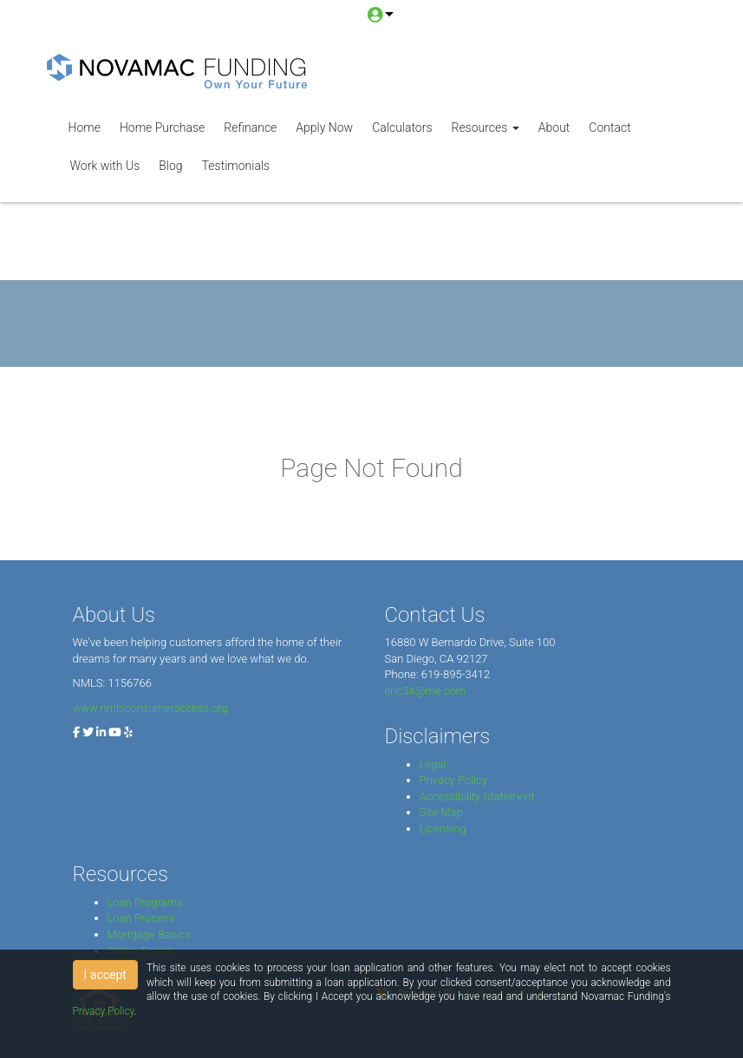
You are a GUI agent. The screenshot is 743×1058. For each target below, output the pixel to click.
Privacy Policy (453, 780)
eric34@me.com (425, 690)
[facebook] (76, 732)
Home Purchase (162, 127)
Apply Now (324, 127)
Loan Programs (145, 902)
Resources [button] (484, 127)
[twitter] (88, 732)
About (554, 127)
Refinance (250, 127)
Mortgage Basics (149, 934)
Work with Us (105, 166)
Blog (170, 166)
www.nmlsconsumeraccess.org (150, 708)
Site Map (441, 812)
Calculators (402, 127)
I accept (105, 975)
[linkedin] (101, 732)
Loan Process (141, 917)
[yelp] (128, 732)
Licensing (443, 828)
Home (84, 127)
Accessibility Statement (477, 796)
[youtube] (114, 732)
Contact (609, 127)
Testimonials (236, 166)
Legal (433, 764)
